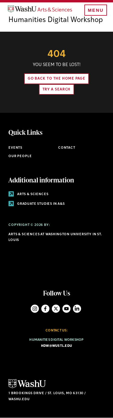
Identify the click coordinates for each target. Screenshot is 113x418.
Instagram (35, 309)
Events (15, 148)
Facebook (45, 309)
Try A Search (56, 89)
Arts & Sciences (28, 194)
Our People (20, 156)
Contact (66, 148)
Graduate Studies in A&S (36, 204)
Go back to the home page (57, 79)
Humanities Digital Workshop (55, 20)
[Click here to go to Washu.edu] (27, 387)
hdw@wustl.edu (56, 346)
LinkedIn (77, 309)
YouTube (66, 309)
